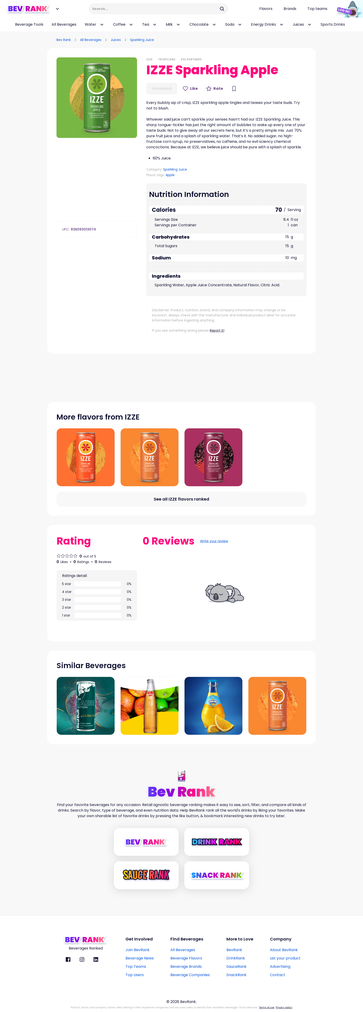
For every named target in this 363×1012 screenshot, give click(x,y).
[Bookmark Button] (234, 88)
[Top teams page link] (317, 9)
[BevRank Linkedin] (96, 959)
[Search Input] (155, 8)
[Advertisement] (261, 39)
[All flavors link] (181, 499)
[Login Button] (348, 8)
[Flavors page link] (266, 9)
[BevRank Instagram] (82, 959)
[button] (96, 97)
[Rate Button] (214, 88)
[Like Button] (190, 88)
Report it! (217, 330)
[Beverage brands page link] (290, 9)
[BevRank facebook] (68, 959)
